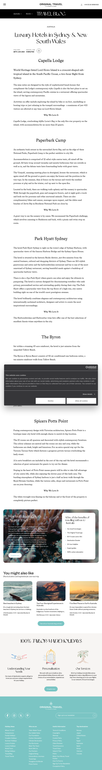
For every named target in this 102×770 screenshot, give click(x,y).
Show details (87, 394)
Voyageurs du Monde (36, 761)
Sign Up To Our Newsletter (61, 763)
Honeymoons (9, 733)
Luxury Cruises (10, 743)
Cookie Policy (57, 738)
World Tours (9, 748)
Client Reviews (57, 743)
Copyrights (56, 733)
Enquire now (15, 555)
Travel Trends (9, 756)
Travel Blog (8, 754)
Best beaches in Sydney (12, 603)
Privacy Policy (57, 741)
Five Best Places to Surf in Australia (83, 603)
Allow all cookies (81, 401)
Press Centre (33, 764)
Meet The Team (34, 746)
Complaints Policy (59, 766)
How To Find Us (58, 761)
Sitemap (55, 735)
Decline (50, 401)
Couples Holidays (11, 738)
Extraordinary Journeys (36, 756)
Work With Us (33, 748)
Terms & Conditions (59, 730)
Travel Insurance (58, 746)
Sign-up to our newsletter (66, 715)
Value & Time (57, 751)
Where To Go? (9, 730)
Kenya (79, 748)
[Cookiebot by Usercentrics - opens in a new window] (87, 367)
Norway (79, 730)
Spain (78, 746)
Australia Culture (54, 615)
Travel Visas (57, 748)
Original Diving (33, 754)
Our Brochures (33, 743)
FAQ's (55, 754)
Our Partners (33, 751)
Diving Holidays (10, 751)
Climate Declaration (35, 741)
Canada (79, 754)
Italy (78, 738)
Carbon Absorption (35, 738)
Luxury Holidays (10, 746)
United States (81, 735)
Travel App (32, 759)
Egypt (78, 741)
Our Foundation (34, 735)
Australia (51, 27)
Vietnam (79, 751)
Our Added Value (34, 733)
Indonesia (80, 743)
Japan (79, 733)
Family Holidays (10, 735)
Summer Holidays (11, 741)
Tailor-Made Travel (35, 730)
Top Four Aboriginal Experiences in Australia (50, 604)
